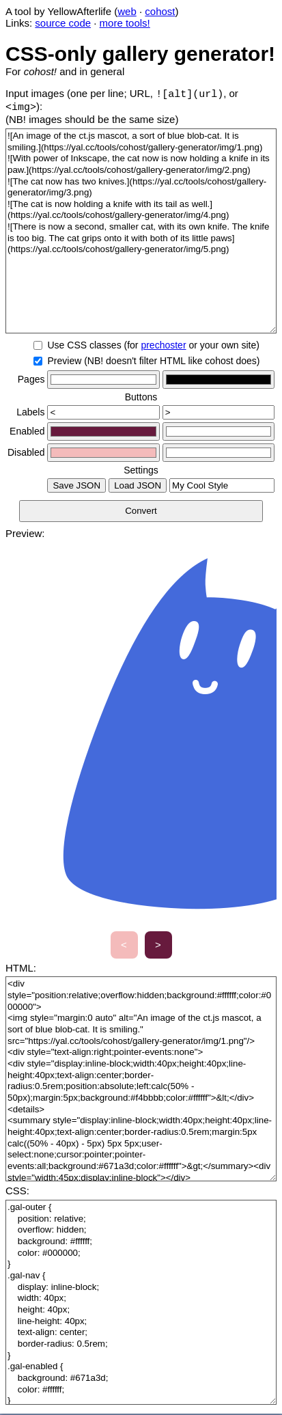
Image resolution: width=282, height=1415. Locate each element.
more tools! (125, 23)
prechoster (163, 346)
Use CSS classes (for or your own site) (153, 346)
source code (63, 23)
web (127, 11)
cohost (160, 11)
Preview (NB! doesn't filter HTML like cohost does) (153, 362)
